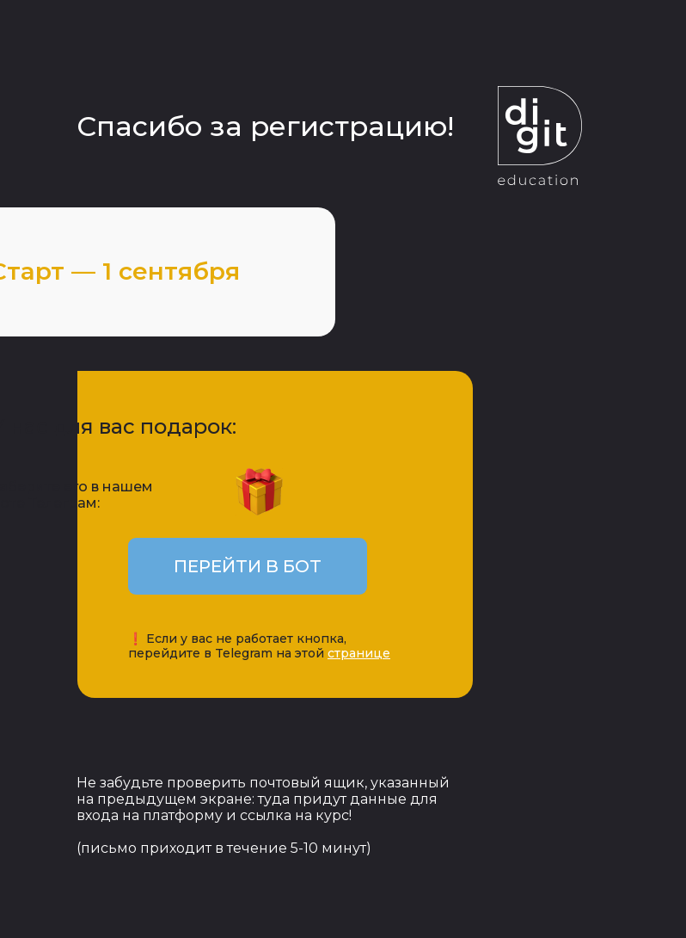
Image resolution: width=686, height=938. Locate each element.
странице (359, 653)
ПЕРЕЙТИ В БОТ (248, 566)
